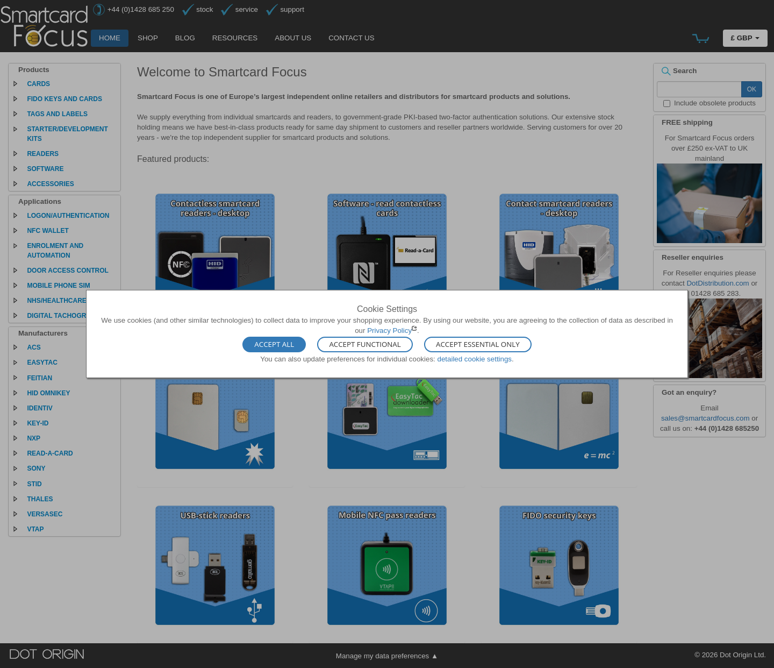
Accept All (274, 344)
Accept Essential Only (478, 344)
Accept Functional (364, 344)
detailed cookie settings (474, 358)
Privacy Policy (389, 330)
